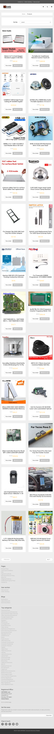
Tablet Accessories (6, 652)
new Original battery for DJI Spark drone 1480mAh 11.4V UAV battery (13, 493)
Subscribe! (49, 716)
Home (23, 14)
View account (36, 2)
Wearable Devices (6, 635)
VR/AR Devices (5, 636)
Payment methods (6, 575)
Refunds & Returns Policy (8, 576)
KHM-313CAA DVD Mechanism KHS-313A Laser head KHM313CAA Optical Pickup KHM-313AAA (40, 146)
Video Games (4, 628)
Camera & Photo (5, 611)
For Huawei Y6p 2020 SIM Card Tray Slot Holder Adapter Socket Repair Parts (13, 233)
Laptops (3, 653)
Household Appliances (7, 680)
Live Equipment (5, 625)
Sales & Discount (5, 602)
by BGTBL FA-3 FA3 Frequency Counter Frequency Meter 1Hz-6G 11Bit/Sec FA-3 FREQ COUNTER (40, 311)
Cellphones (4, 670)
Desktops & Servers (6, 667)
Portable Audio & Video (7, 618)
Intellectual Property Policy (8, 581)
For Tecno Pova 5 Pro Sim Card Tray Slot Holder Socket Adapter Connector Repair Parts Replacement (40, 453)
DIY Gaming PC (5, 668)
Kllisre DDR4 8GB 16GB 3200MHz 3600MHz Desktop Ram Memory (13, 408)
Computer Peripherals (7, 645)
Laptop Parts (4, 657)
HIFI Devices (4, 623)
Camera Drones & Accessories (9, 613)
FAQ (2, 573)
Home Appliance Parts (7, 685)
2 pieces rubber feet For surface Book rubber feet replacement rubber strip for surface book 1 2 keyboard (13, 190)
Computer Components (7, 643)
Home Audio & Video (6, 620)
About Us (3, 578)
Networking (4, 662)
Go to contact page (6, 703)
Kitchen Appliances (6, 678)
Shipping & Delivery (6, 580)
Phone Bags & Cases (6, 675)
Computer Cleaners (6, 646)
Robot (2, 638)
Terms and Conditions (7, 571)
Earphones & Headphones (8, 630)
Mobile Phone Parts (6, 673)
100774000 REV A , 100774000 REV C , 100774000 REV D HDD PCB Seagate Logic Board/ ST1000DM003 (13, 321)
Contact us (20, 2)
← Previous (6, 559)
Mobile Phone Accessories (8, 672)
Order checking (28, 2)
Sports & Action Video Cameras (9, 614)
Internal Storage (5, 660)
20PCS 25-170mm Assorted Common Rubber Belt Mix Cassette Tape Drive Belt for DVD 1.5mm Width (40, 365)
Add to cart (17, 65)
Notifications (4, 600)
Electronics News (5, 604)
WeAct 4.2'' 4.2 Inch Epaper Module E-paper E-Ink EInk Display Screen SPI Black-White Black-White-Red (13, 58)
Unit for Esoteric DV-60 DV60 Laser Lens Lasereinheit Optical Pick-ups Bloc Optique (40, 408)
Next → (49, 559)
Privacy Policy (4, 570)
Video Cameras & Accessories (9, 616)
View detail (8, 65)
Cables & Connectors (6, 663)
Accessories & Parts (6, 633)
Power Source (5, 640)
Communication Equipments (8, 677)
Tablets (3, 648)
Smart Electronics (6, 626)
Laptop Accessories (6, 655)
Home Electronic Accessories (9, 631)
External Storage (5, 658)
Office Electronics (5, 641)
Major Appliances (5, 684)
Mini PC (3, 665)
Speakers (3, 621)
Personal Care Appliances (8, 682)
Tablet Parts (4, 650)
